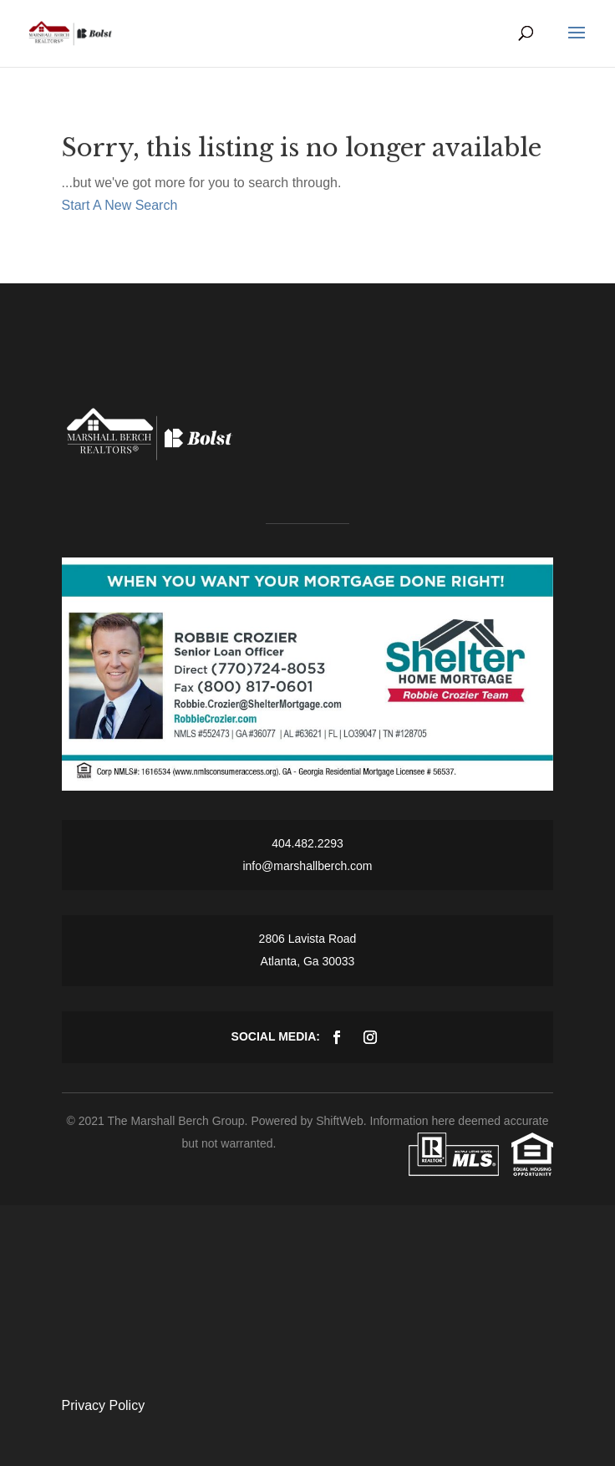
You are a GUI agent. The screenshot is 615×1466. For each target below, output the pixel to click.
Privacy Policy (103, 1405)
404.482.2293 (307, 843)
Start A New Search (120, 205)
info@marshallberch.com (307, 866)
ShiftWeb (339, 1120)
